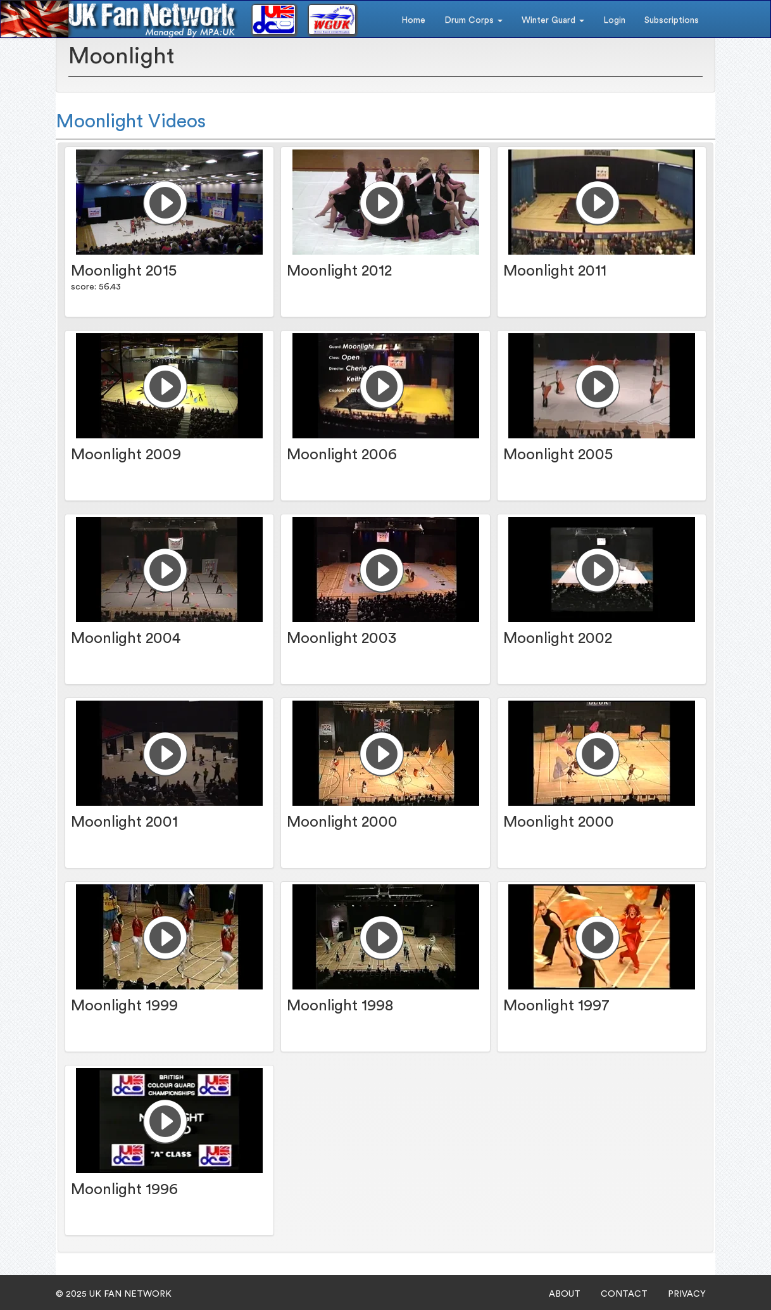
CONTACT (624, 1294)
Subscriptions (671, 20)
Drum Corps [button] (473, 20)
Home (413, 20)
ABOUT (564, 1294)
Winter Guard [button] (553, 20)
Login (614, 20)
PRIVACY (687, 1294)
